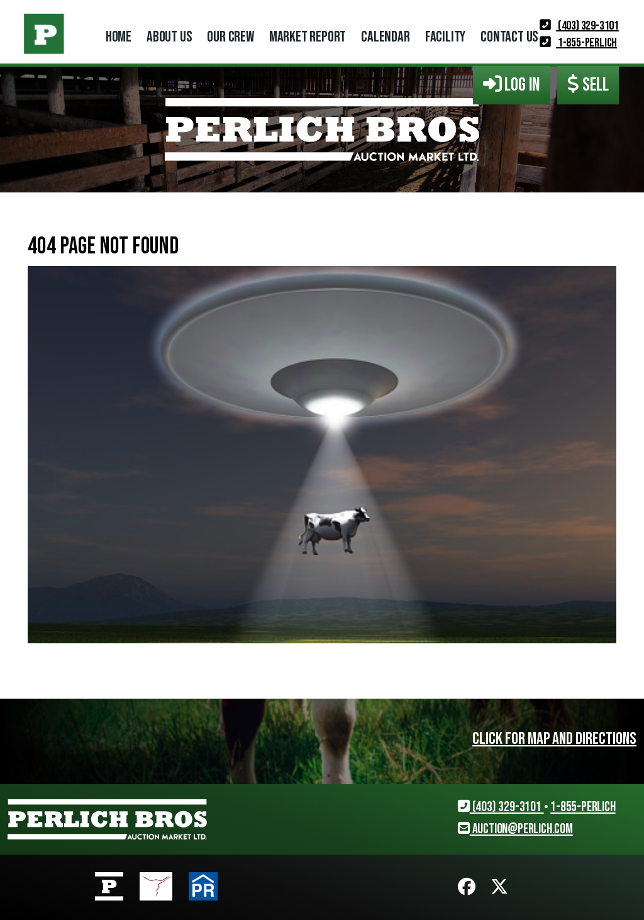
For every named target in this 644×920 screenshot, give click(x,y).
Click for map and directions (554, 739)
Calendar (385, 37)
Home (118, 37)
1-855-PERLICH (578, 42)
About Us (169, 37)
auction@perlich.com (515, 829)
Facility (445, 37)
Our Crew (230, 37)
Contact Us (509, 37)
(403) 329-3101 (579, 25)
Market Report (307, 37)
